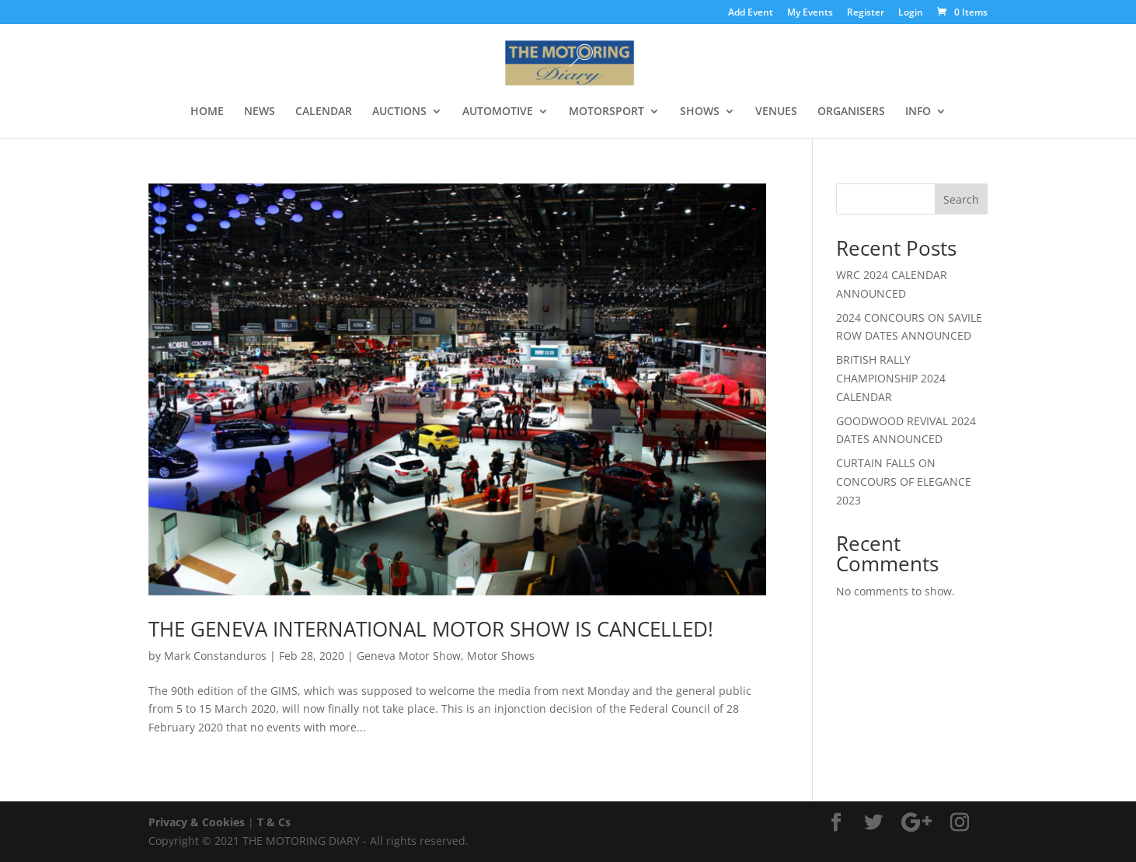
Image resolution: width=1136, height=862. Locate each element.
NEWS (259, 112)
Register (865, 13)
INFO (918, 112)
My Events (810, 13)
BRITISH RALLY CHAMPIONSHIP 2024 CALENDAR (891, 378)
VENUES (776, 112)
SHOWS (700, 112)
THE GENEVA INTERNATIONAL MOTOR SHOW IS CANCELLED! (430, 629)
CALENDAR (323, 112)
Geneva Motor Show (409, 655)
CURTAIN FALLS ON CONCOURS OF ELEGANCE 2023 (903, 481)
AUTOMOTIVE (497, 112)
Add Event (750, 13)
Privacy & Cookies (196, 822)
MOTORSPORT (606, 112)
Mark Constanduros (215, 655)
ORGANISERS (851, 112)
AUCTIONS (399, 112)
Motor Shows (501, 655)
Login (910, 13)
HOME (207, 112)
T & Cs (274, 822)
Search (961, 199)
